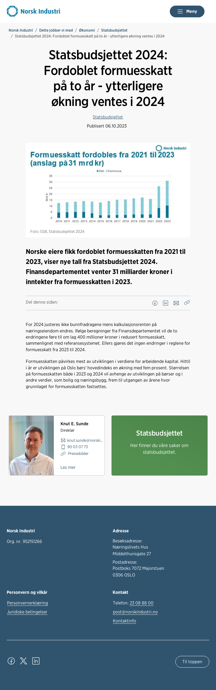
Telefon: (133, 603)
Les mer (68, 467)
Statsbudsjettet (114, 30)
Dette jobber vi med (56, 30)
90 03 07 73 (77, 446)
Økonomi (87, 30)
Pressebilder (78, 453)
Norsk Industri (21, 30)
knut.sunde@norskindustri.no (85, 440)
